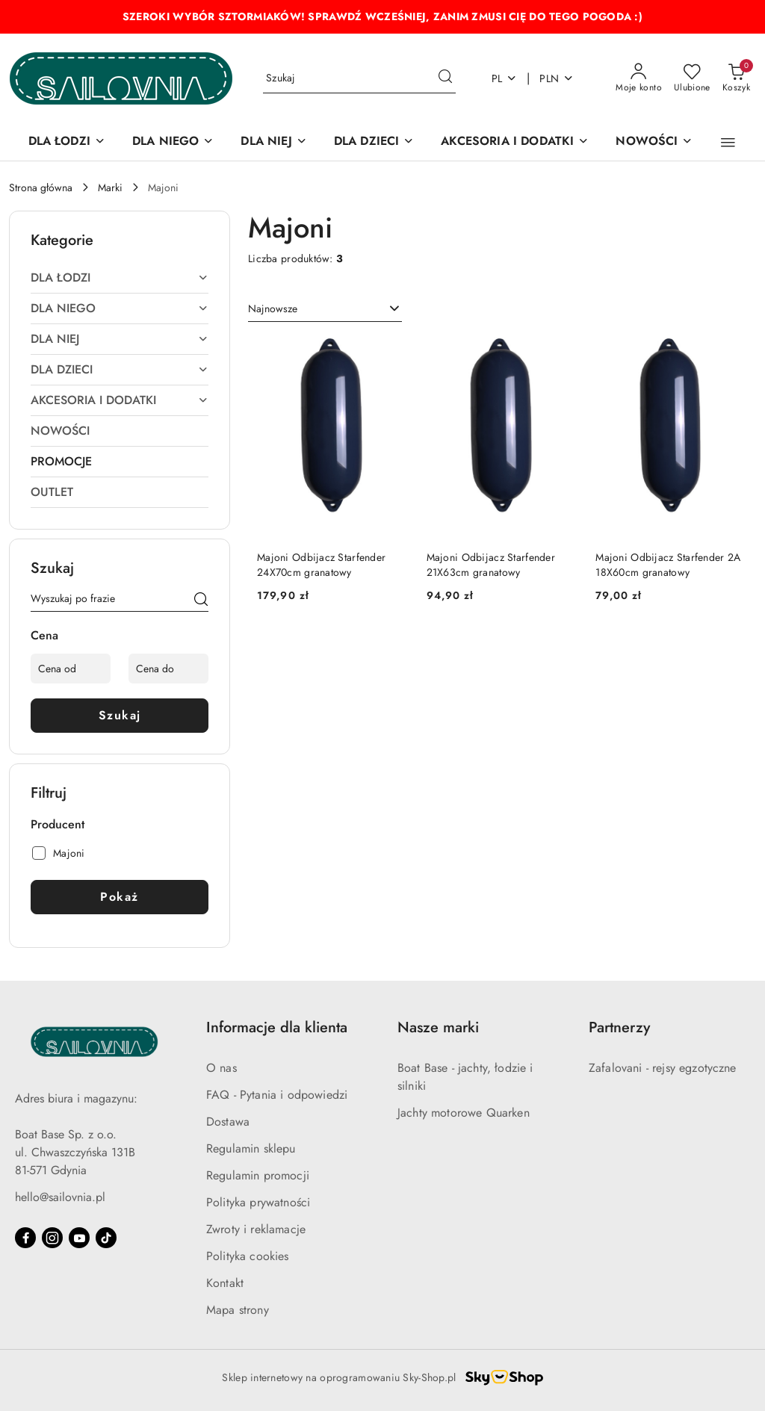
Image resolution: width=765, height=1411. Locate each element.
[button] (728, 143)
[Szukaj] (200, 601)
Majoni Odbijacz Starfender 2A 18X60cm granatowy (667, 565)
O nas (221, 1067)
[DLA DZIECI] (374, 142)
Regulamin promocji (257, 1175)
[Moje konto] (639, 78)
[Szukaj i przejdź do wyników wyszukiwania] (445, 78)
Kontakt (225, 1282)
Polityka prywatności (258, 1202)
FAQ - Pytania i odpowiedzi (276, 1094)
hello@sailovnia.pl (60, 1197)
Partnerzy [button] (619, 1027)
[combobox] (325, 309)
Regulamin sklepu (251, 1148)
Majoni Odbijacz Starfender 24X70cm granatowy (321, 565)
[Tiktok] (106, 1237)
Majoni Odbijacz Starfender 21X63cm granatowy (491, 565)
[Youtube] (79, 1237)
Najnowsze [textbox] (272, 308)
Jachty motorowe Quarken (463, 1112)
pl (505, 78)
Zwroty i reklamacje (256, 1229)
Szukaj (120, 715)
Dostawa (228, 1121)
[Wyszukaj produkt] (359, 78)
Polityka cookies (247, 1256)
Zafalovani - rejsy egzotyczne (663, 1067)
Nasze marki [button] (438, 1027)
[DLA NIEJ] (273, 142)
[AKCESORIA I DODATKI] (515, 142)
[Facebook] (25, 1237)
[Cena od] (71, 668)
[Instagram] (52, 1237)
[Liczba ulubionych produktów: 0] (692, 78)
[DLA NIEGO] (173, 142)
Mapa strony (237, 1309)
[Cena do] (168, 668)
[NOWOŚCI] (654, 142)
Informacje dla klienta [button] (276, 1027)
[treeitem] (119, 278)
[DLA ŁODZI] (66, 142)
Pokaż (119, 896)
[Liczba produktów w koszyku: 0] (736, 78)
